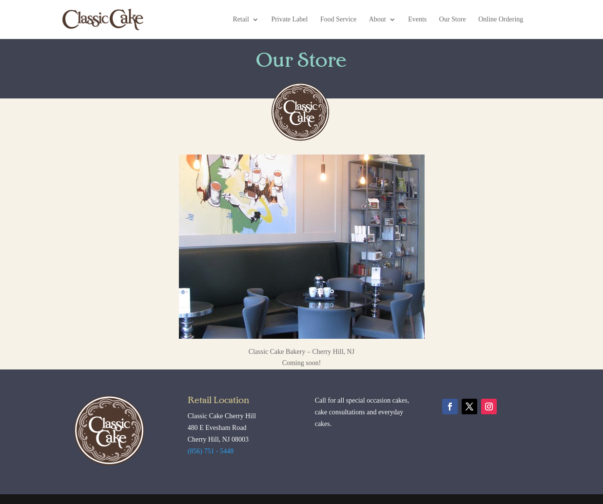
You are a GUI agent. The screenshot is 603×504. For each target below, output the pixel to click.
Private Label (289, 19)
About (377, 19)
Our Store (452, 19)
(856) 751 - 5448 (211, 451)
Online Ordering (500, 19)
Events (417, 19)
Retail (241, 19)
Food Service (338, 19)
